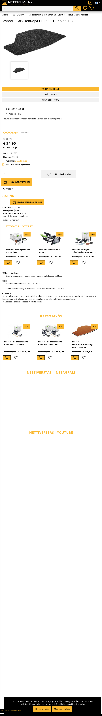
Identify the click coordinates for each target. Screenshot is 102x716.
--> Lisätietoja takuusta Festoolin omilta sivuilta (22, 301)
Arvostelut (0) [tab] (50, 100)
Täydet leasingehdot (10, 220)
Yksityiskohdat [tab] (50, 89)
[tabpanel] (19, 70)
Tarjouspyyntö (8, 188)
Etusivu (5, 15)
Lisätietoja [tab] (50, 94)
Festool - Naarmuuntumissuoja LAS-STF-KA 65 (82, 344)
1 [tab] (49, 269)
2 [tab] (53, 269)
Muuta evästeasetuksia (11, 710)
